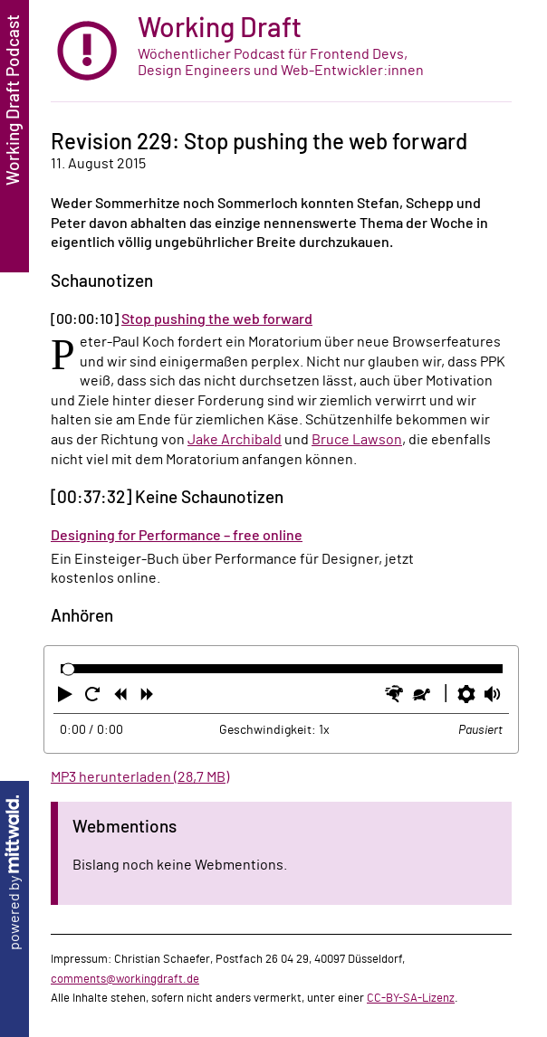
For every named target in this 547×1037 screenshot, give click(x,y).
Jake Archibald (234, 440)
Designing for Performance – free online (176, 535)
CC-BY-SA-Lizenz (411, 998)
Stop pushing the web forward (216, 319)
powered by (14, 872)
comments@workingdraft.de (125, 979)
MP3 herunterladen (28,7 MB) (140, 777)
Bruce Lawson (357, 440)
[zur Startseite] (281, 51)
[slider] (68, 669)
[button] (67, 697)
